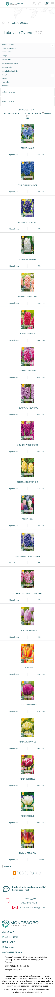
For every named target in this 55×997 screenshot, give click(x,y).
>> (15, 877)
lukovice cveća (8, 45)
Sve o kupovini (11, 947)
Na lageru (47, 113)
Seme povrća (7, 67)
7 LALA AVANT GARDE (27, 742)
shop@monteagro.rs (13, 969)
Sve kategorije (11, 937)
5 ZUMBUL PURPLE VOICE (27, 408)
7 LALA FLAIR (28, 667)
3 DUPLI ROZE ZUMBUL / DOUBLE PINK (27, 593)
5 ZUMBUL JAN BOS (27, 333)
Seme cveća (6, 59)
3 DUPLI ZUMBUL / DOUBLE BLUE (27, 556)
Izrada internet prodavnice (23, 992)
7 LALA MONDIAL (27, 816)
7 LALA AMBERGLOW (27, 853)
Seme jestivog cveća (10, 63)
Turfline (4, 78)
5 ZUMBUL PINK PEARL (27, 371)
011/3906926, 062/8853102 (17, 966)
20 (33, 110)
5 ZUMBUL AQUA (27, 148)
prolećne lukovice (9, 48)
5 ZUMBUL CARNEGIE (27, 259)
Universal (5, 85)
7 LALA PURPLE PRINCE (27, 705)
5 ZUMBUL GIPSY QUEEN (27, 296)
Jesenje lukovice (8, 52)
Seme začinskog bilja (10, 71)
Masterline (6, 82)
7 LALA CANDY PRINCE (27, 630)
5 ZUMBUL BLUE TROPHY (27, 222)
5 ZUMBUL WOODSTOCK (27, 445)
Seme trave (6, 75)
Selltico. (38, 992)
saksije (4, 56)
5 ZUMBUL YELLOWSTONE (27, 482)
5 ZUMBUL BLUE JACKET (27, 185)
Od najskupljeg (12, 113)
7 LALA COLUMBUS (27, 779)
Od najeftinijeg (32, 113)
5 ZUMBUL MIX (27, 519)
